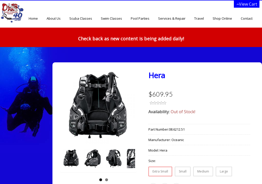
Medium (203, 171)
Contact (247, 18)
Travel (199, 18)
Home (33, 18)
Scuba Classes (80, 18)
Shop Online (222, 18)
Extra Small (160, 171)
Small (183, 171)
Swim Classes (111, 18)
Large (224, 171)
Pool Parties (140, 18)
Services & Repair (171, 18)
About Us (54, 18)
